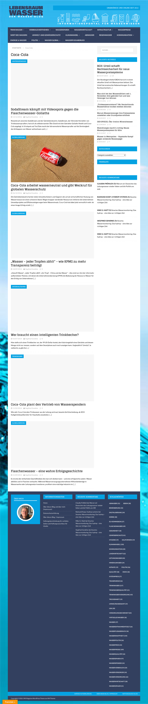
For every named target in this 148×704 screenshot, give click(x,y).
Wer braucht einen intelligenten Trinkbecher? (45, 334)
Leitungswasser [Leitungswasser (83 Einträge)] (117, 558)
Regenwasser (105, 35)
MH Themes (51, 698)
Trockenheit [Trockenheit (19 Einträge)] (115, 599)
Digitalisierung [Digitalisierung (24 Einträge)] (117, 512)
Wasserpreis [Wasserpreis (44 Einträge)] (115, 645)
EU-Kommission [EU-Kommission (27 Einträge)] (116, 522)
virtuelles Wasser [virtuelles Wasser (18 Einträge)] (118, 617)
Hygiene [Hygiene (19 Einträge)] (114, 540)
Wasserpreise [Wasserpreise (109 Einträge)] (116, 649)
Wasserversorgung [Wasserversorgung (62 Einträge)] (118, 677)
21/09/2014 (102, 124)
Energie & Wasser (18, 40)
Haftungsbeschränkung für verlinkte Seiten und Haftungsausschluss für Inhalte (55, 523)
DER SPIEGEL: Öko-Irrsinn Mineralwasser (115, 121)
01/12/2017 (102, 133)
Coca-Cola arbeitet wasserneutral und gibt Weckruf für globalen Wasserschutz (51, 187)
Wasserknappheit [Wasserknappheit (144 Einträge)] (118, 636)
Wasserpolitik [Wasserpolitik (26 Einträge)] (116, 640)
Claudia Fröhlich (81, 503)
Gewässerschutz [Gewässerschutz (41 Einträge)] (117, 535)
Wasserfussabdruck (75, 40)
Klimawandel (72, 35)
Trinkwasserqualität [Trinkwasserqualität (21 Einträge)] (119, 590)
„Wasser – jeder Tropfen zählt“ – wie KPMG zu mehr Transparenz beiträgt (48, 263)
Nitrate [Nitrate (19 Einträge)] (113, 567)
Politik (34, 40)
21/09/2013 (17, 475)
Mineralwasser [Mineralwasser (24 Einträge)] (116, 563)
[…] (46, 129)
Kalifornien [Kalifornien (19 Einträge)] (128, 540)
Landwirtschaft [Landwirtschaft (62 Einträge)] (117, 554)
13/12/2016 (17, 117)
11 (110, 118)
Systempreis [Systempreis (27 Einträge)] (115, 576)
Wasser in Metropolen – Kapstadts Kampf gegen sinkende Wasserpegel (115, 137)
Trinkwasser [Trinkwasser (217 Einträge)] (116, 585)
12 (110, 109)
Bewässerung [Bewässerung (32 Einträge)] (116, 508)
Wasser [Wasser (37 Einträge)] (113, 622)
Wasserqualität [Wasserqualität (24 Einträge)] (117, 654)
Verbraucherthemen (39, 30)
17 (110, 101)
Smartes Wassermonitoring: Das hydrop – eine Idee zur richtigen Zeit (116, 199)
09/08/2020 (102, 109)
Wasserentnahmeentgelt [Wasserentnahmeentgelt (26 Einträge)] (121, 627)
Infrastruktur (104, 30)
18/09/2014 (17, 269)
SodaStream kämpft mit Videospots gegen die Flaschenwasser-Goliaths (44, 111)
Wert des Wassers (18, 35)
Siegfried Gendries (31, 117)
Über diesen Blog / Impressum (53, 517)
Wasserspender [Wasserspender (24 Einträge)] (117, 663)
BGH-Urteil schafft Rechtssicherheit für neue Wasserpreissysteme (113, 69)
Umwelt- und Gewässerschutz (46, 35)
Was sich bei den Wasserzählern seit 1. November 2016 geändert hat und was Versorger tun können (114, 96)
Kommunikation (124, 35)
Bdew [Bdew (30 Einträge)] (127, 503)
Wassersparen (62, 30)
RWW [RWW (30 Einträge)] (126, 572)
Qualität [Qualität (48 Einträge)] (114, 572)
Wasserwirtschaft (83, 30)
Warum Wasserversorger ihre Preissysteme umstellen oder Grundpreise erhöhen (116, 114)
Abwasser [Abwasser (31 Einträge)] (114, 503)
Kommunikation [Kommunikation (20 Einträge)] (117, 549)
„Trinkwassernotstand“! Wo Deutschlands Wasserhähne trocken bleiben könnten (115, 105)
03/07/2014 (17, 339)
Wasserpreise (124, 30)
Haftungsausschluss (130, 694)
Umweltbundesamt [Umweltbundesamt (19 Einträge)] (118, 604)
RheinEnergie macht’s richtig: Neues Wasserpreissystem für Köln (113, 129)
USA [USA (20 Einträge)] (112, 608)
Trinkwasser (16, 30)
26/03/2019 (102, 118)
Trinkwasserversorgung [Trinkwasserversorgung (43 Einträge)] (121, 595)
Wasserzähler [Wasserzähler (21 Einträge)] (116, 686)
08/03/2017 (102, 141)
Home (45, 503)
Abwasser (89, 35)
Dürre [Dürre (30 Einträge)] (113, 517)
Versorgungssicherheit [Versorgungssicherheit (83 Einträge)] (120, 613)
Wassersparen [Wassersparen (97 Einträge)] (116, 659)
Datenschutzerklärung (51, 513)
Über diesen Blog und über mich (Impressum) (54, 508)
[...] (111, 88)
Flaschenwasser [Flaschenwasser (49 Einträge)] (117, 526)
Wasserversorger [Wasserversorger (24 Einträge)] (118, 672)
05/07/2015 (103, 76)
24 (113, 76)
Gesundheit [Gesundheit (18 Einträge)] (115, 531)
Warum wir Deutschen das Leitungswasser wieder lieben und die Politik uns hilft (117, 186)
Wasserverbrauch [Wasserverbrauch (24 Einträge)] (118, 668)
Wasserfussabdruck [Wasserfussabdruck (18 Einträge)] (119, 631)
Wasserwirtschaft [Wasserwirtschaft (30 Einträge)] (118, 681)
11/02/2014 (17, 408)
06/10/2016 (17, 193)
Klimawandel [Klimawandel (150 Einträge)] (116, 544)
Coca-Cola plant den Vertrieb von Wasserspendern (48, 404)
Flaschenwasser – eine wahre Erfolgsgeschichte (47, 471)
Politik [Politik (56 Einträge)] (126, 567)
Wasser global (52, 40)
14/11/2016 (102, 101)
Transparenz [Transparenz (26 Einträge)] (116, 581)
